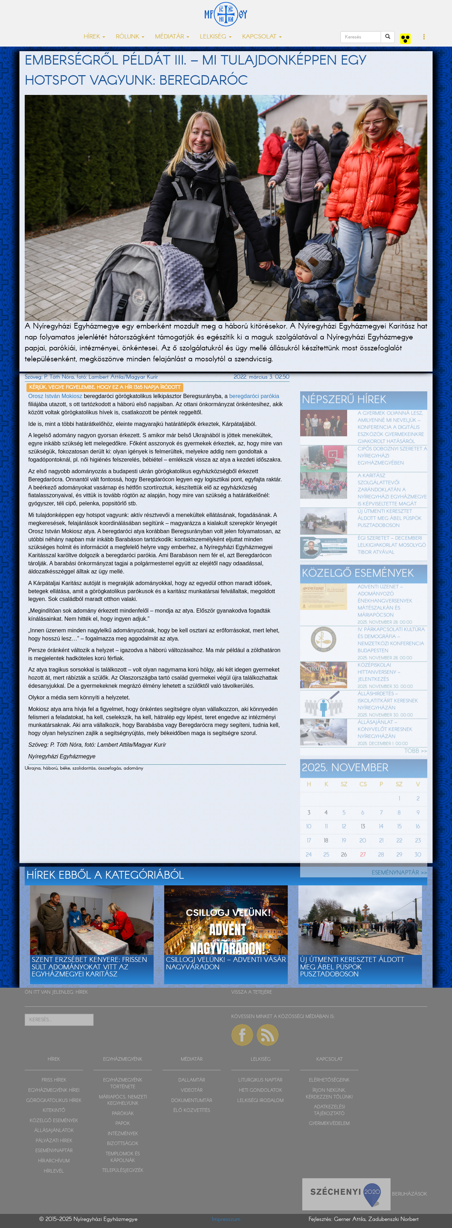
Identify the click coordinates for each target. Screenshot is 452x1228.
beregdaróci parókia (254, 396)
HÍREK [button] (94, 36)
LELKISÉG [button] (216, 36)
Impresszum (226, 1219)
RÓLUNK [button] (130, 36)
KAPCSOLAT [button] (262, 36)
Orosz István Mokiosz (55, 396)
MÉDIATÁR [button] (172, 36)
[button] (424, 37)
